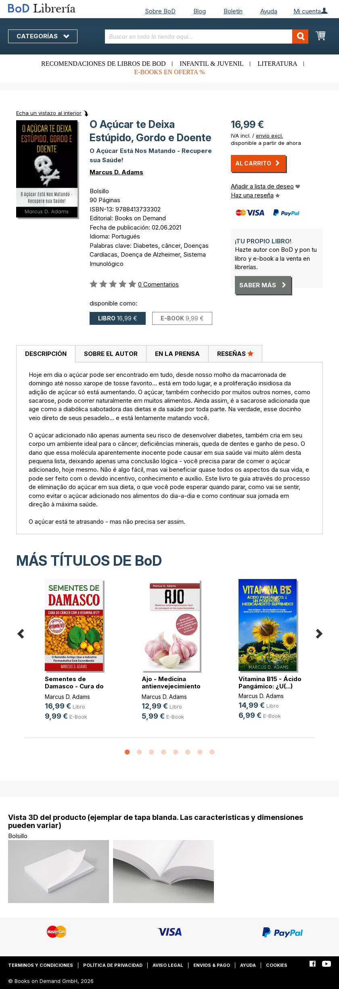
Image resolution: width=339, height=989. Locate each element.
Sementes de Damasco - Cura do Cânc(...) (74, 686)
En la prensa (177, 354)
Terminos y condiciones (40, 965)
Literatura (277, 63)
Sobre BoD (160, 11)
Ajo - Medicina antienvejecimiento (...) (171, 686)
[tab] (45, 354)
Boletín (233, 11)
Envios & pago (211, 965)
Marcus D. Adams (116, 172)
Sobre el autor (111, 354)
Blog (199, 11)
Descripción (46, 354)
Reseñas (235, 353)
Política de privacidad (112, 965)
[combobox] (206, 36)
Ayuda (268, 11)
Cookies (276, 965)
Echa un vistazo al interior (49, 113)
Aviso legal (168, 965)
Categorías (43, 36)
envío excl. (269, 135)
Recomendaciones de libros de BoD (103, 63)
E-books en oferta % (169, 72)
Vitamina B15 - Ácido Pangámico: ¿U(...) (270, 682)
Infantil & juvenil (211, 63)
